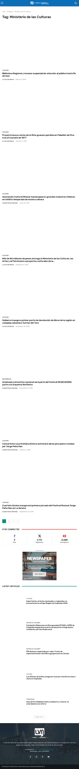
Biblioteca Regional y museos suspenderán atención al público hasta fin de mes (39, 74)
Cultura (5, 70)
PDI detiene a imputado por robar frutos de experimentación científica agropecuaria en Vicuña (47, 652)
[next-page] (18, 521)
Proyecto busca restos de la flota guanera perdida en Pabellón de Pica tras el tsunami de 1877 (38, 136)
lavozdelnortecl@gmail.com (44, 749)
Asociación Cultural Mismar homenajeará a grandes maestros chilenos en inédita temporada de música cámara (38, 198)
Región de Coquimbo (33, 622)
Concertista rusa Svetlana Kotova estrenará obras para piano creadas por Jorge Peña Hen (38, 445)
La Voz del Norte (8, 79)
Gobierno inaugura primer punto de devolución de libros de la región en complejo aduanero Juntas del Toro (38, 321)
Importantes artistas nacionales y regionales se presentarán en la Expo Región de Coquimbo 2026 (47, 602)
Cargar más (39, 717)
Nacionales (6, 379)
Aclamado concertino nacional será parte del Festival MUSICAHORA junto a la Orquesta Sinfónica (37, 383)
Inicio (4, 12)
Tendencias (30, 699)
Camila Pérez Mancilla (10, 203)
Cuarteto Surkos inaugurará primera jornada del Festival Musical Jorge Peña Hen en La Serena (39, 506)
